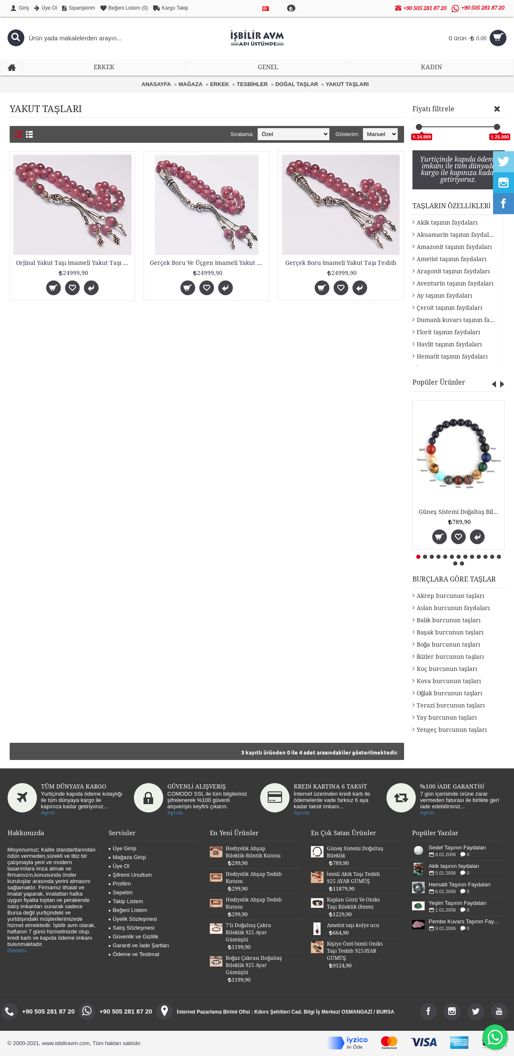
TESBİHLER (252, 84)
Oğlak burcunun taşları (450, 693)
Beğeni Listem (128, 910)
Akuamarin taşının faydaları (457, 234)
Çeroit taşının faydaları (449, 307)
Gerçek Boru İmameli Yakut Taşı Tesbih (341, 262)
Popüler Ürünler (438, 382)
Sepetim (121, 892)
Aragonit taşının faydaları (453, 271)
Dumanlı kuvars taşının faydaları (461, 320)
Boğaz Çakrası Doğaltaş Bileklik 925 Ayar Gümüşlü (254, 965)
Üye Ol (119, 866)
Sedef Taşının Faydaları (457, 847)
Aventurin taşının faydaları (455, 283)
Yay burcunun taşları (447, 717)
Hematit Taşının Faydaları (460, 884)
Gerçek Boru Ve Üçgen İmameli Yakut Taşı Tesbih (208, 262)
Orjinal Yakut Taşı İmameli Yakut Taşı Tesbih (74, 262)
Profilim (120, 883)
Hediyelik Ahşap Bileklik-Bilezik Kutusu (253, 852)
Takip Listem (126, 901)
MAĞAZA (191, 84)
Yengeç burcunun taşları (452, 729)
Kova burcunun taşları (449, 681)
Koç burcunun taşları (447, 669)
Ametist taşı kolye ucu (353, 925)
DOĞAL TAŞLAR (296, 84)
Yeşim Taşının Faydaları (458, 903)
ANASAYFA (156, 84)
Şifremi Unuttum (130, 875)
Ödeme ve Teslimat (134, 954)
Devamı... (19, 950)
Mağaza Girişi (127, 857)
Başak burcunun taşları (450, 632)
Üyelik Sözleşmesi (133, 919)
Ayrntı (48, 813)
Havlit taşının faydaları (449, 344)
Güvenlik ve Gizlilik (134, 936)
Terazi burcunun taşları (451, 705)
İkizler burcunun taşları (450, 656)
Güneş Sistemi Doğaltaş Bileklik (460, 511)
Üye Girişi (122, 848)
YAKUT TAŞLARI (347, 84)
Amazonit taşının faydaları (454, 247)
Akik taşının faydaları (447, 222)
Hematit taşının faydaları (452, 356)
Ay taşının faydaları (444, 295)
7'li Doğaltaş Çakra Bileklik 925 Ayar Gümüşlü (248, 932)
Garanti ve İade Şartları (139, 945)
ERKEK (220, 84)
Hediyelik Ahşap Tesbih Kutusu (254, 877)
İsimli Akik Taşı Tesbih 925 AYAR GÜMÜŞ (353, 877)
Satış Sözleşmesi (132, 928)
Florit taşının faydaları (448, 332)
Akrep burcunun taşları (450, 595)
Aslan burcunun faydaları (453, 608)
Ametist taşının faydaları (451, 259)
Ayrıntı (175, 813)
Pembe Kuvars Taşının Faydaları (466, 921)
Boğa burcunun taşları (448, 644)
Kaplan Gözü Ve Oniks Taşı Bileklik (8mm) (353, 903)
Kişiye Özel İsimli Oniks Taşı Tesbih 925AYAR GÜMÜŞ (355, 951)
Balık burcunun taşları (448, 620)
